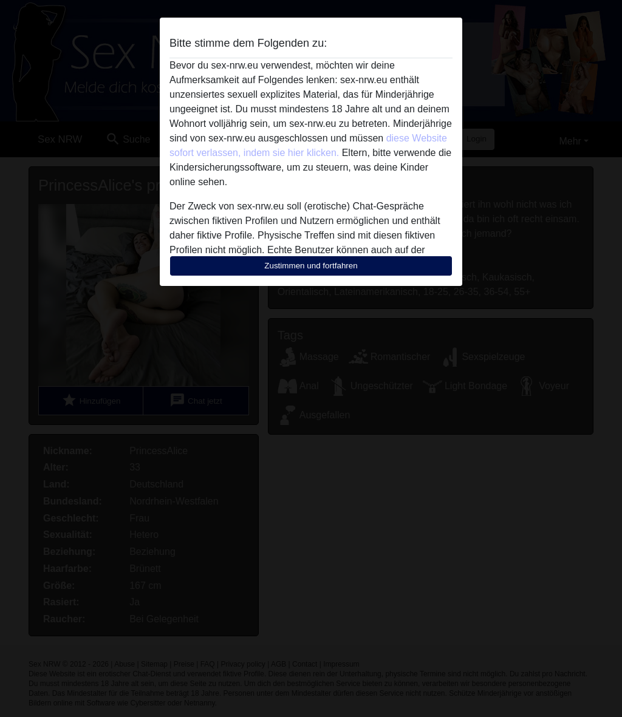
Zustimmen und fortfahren (311, 265)
